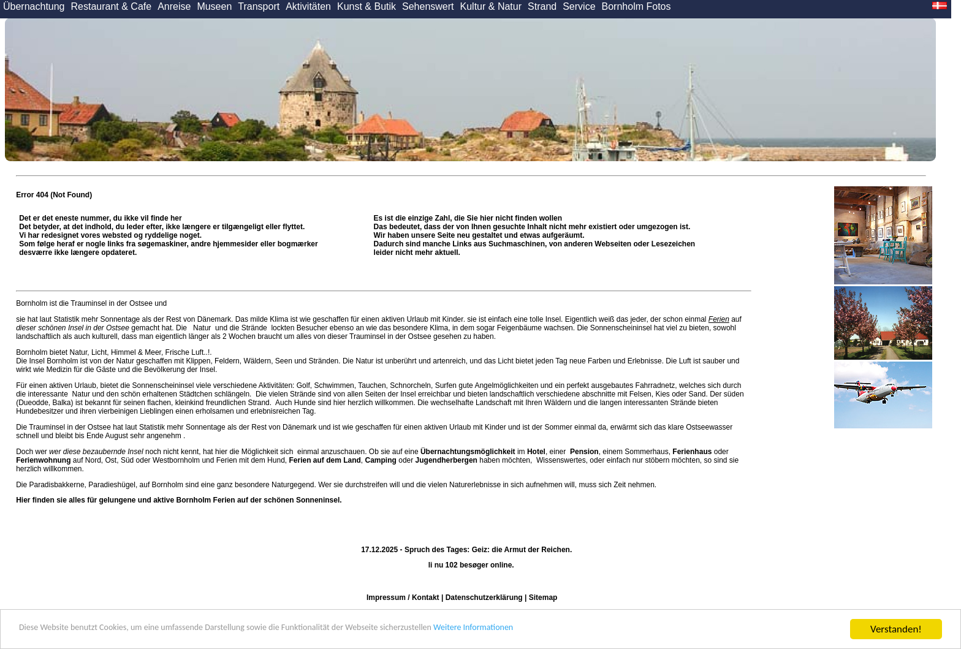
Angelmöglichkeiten (506, 385)
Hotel (536, 451)
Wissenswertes (561, 460)
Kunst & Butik (366, 6)
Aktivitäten (308, 6)
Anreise (174, 6)
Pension (584, 451)
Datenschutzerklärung (484, 597)
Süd (127, 460)
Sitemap (543, 597)
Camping (381, 460)
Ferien (718, 319)
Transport (258, 6)
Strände (254, 328)
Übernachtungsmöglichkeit (467, 451)
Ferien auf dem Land (325, 460)
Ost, (112, 460)
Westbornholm (176, 460)
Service (579, 6)
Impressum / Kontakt (403, 597)
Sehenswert (428, 6)
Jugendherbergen (446, 460)
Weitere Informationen (570, 630)
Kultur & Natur (491, 6)
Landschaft (494, 402)
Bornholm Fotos (636, 6)
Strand (542, 6)
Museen (214, 6)
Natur (202, 328)
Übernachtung (34, 6)
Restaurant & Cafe (111, 6)
